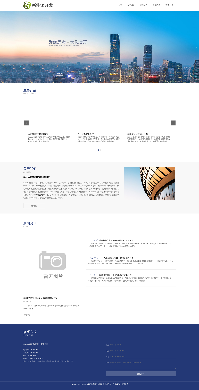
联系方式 (169, 5)
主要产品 (156, 5)
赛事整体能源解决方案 (137, 134)
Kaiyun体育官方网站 (37, 195)
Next (196, 46)
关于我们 (131, 5)
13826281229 (33, 350)
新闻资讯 (144, 5)
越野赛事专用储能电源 (38, 134)
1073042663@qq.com (35, 358)
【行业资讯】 (93, 240)
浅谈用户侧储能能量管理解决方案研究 (115, 275)
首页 (120, 5)
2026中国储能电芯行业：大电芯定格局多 (116, 258)
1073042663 (31, 355)
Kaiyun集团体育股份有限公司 (93, 384)
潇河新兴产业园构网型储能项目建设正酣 (40, 298)
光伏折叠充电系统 (86, 134)
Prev (3, 46)
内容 (107, 363)
